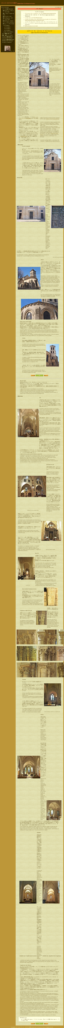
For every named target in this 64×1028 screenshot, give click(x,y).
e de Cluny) (42, 20)
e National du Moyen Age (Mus (33, 20)
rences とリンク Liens (33, 25)
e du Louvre (40, 17)
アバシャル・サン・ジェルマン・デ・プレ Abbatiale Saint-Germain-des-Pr (40, 13)
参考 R (26, 25)
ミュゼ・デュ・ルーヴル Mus (31, 17)
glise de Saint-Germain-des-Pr (52, 118)
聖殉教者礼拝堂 (24, 136)
